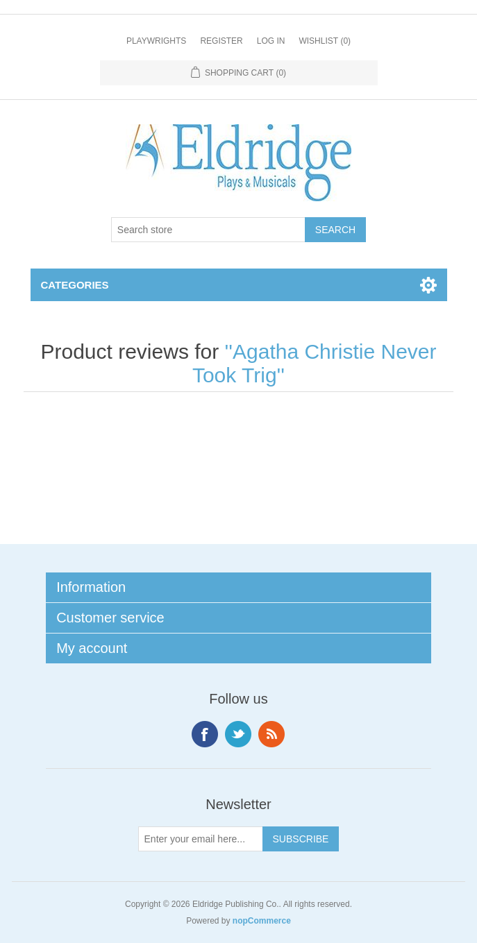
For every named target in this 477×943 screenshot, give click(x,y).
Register (221, 41)
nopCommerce (262, 921)
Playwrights (156, 41)
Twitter (238, 734)
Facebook (205, 734)
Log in (271, 41)
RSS (271, 734)
